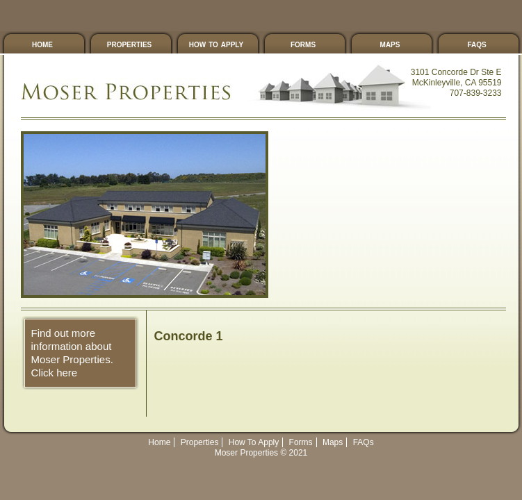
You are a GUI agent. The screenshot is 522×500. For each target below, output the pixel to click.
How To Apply (216, 43)
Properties (129, 43)
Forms (303, 43)
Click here (54, 372)
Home (159, 442)
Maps (390, 43)
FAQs (476, 43)
